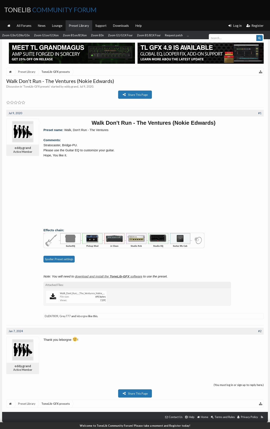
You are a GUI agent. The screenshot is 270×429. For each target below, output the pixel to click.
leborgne (82, 316)
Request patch (174, 35)
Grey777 (65, 316)
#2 (260, 331)
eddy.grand (71, 86)
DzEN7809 (51, 316)
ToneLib (50, 10)
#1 (260, 113)
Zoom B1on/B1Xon (75, 35)
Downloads (121, 25)
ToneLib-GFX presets (36, 86)
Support (101, 25)
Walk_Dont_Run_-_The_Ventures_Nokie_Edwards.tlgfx (89, 293)
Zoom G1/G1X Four (120, 35)
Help (138, 25)
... (188, 35)
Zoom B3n (97, 35)
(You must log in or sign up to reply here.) (239, 385)
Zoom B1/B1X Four (149, 35)
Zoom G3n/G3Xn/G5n (16, 35)
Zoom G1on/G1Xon (46, 35)
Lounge (57, 25)
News (42, 25)
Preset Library (79, 25)
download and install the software (108, 276)
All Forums (24, 25)
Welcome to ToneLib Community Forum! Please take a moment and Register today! (135, 425)
